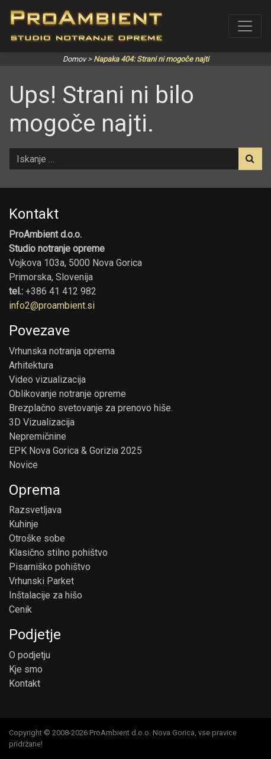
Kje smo (26, 669)
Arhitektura (31, 365)
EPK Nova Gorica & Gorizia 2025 (75, 450)
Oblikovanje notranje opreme (67, 393)
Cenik (20, 609)
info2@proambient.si (52, 305)
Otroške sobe (37, 538)
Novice (23, 464)
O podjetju (29, 655)
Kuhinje (23, 524)
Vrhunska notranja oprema (62, 351)
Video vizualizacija (47, 379)
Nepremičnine (37, 436)
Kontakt (24, 683)
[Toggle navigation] (245, 26)
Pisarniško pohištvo (50, 566)
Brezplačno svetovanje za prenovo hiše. (91, 408)
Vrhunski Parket (41, 581)
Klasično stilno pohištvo (58, 552)
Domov (74, 59)
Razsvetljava (35, 509)
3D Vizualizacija (42, 422)
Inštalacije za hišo (45, 595)
